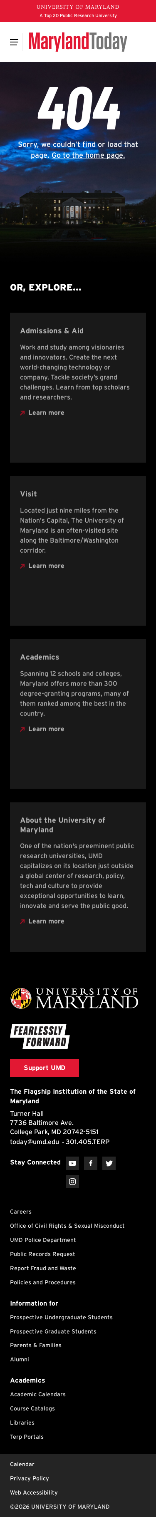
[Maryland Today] (78, 42)
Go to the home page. (88, 155)
